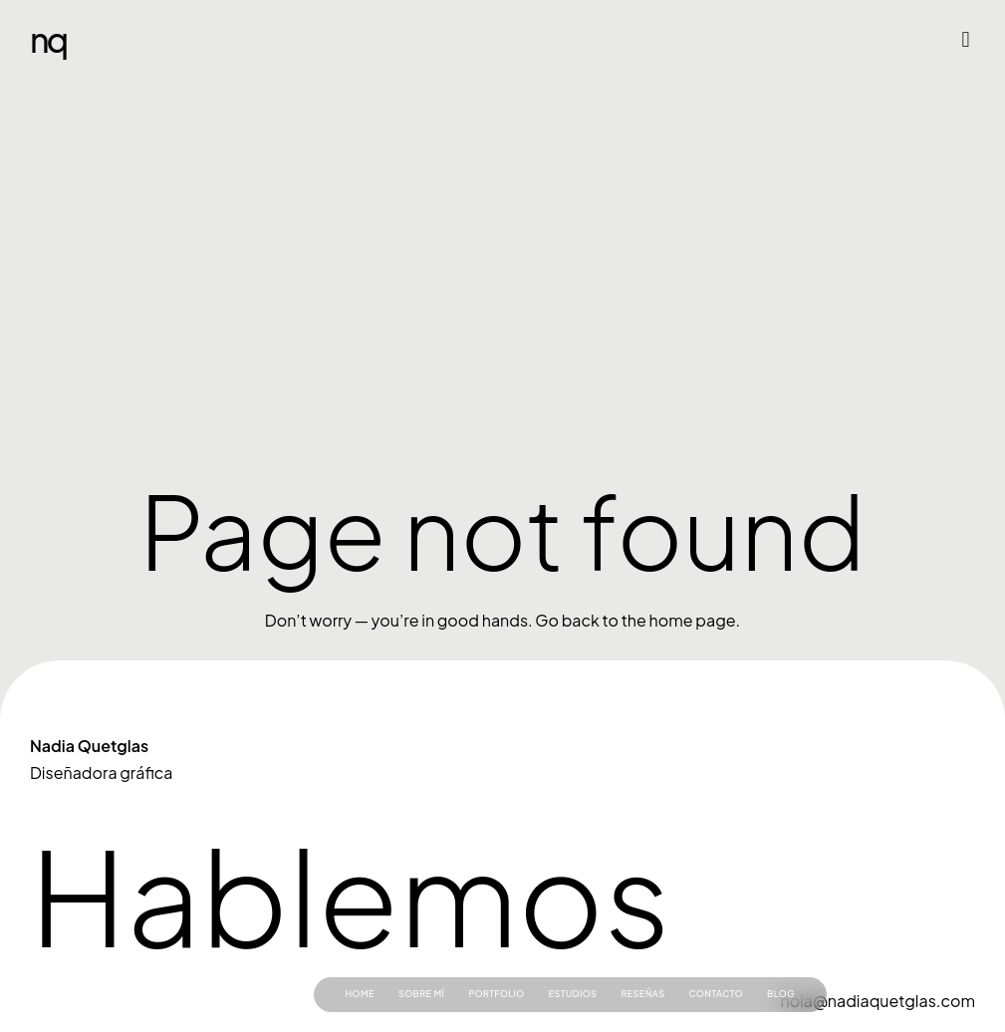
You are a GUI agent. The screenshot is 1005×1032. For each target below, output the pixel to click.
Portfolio (496, 993)
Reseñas (642, 993)
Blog (781, 993)
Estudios (573, 993)
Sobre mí (421, 993)
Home (360, 993)
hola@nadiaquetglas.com (878, 1000)
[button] (965, 40)
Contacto (716, 993)
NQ (48, 39)
